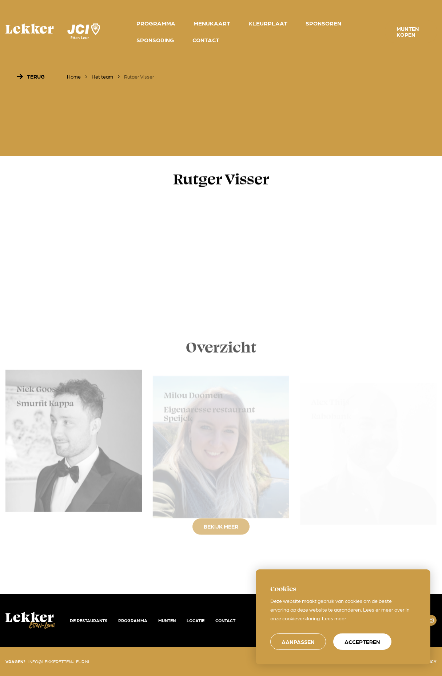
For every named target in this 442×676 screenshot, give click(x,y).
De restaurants (88, 620)
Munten (167, 620)
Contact (225, 620)
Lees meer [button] (334, 618)
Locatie (195, 620)
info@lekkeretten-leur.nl (59, 661)
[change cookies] (298, 641)
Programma (132, 620)
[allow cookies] (362, 641)
